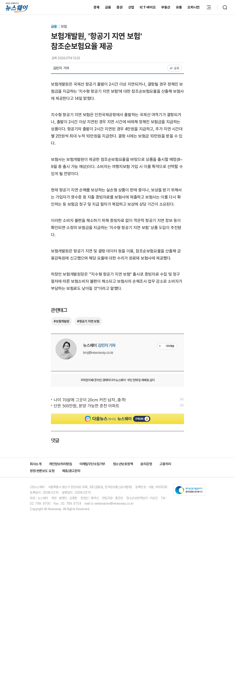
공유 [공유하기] (174, 68)
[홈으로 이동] (17, 7)
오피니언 (193, 7)
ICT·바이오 (148, 7)
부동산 (166, 7)
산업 (131, 7)
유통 (179, 7)
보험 (64, 26)
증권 (120, 7)
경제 (96, 7)
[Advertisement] (117, 207)
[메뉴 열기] (208, 7)
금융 (108, 7)
